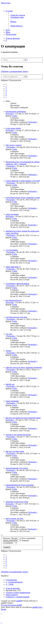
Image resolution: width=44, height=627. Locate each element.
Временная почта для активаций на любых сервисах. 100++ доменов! (23, 163)
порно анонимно (12, 401)
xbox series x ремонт (14, 145)
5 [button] (6, 93)
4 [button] (6, 91)
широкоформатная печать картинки (20, 485)
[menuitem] (17, 15)
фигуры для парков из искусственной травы (23, 418)
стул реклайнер (12, 250)
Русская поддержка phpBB (11, 605)
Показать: (12, 538)
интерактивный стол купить (17, 468)
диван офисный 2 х (13, 267)
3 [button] (6, 89)
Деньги (8, 351)
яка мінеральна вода (14, 300)
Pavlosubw (10, 114)
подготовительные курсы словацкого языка (23, 198)
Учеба (14, 116)
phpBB (19, 601)
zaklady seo (10, 384)
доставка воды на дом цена (16, 317)
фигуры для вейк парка (15, 451)
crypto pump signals (13, 128)
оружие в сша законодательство (18, 435)
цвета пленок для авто (14, 518)
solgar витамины (12, 214)
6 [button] (6, 95)
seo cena (9, 334)
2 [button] (6, 86)
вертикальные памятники (16, 111)
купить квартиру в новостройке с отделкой (23, 181)
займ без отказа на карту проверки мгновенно (24, 367)
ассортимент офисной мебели (17, 284)
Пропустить (5, 3)
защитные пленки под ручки (17, 502)
